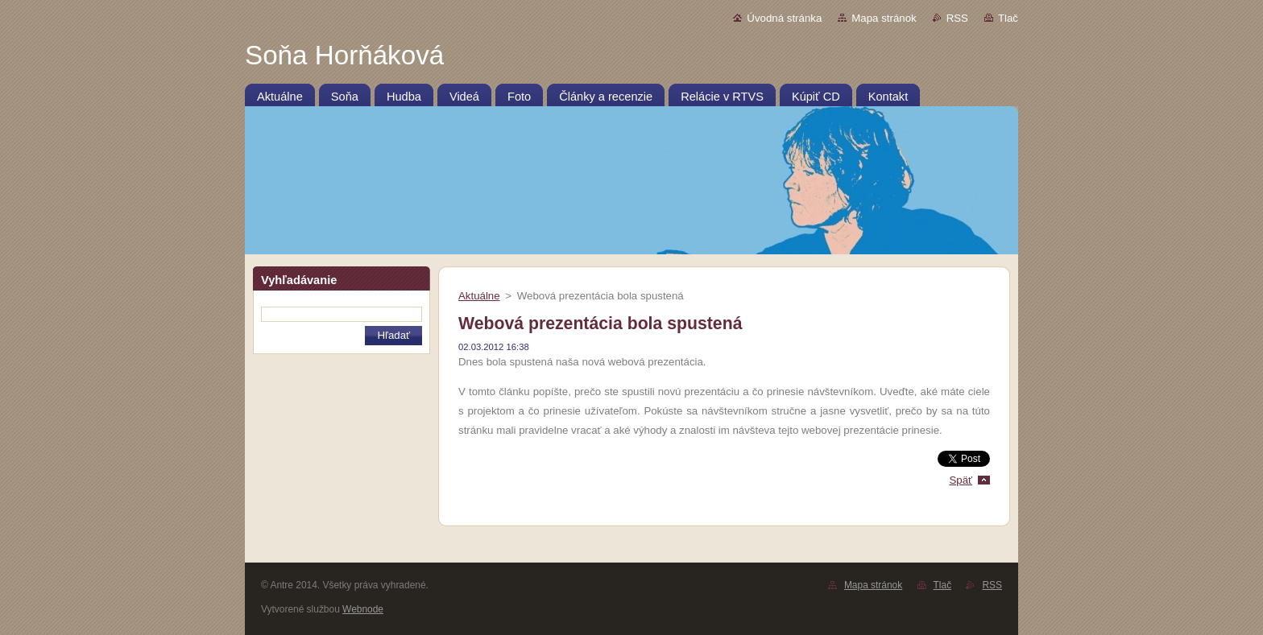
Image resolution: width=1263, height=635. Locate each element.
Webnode (362, 609)
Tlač (1008, 18)
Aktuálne (479, 296)
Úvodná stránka (784, 18)
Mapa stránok (883, 18)
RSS (957, 18)
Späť (960, 480)
